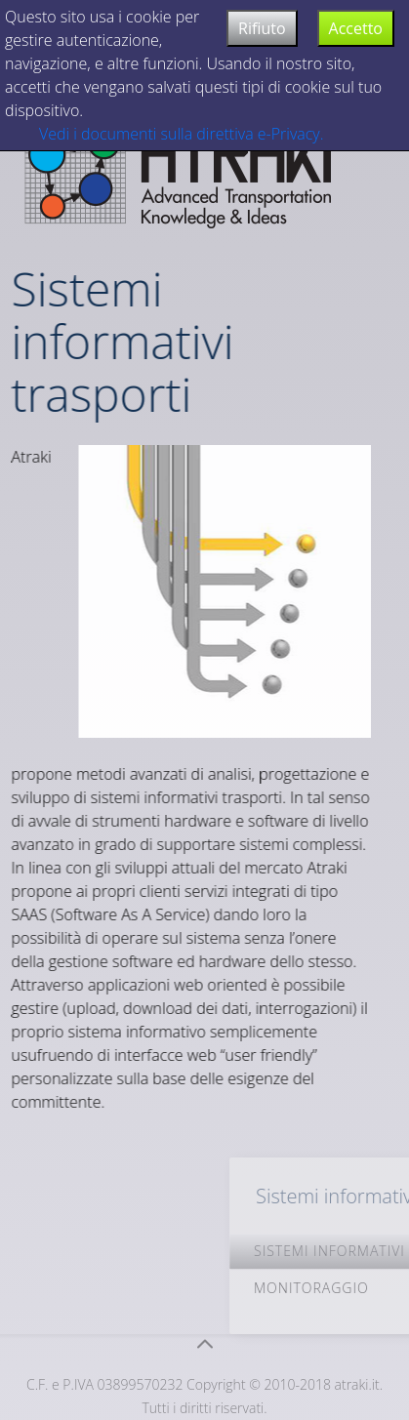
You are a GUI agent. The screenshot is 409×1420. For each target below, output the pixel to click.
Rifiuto (261, 28)
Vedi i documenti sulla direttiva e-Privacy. (181, 133)
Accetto (356, 28)
